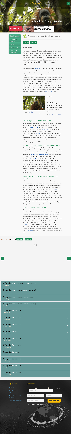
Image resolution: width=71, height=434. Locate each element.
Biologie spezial (15, 47)
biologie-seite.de (14, 36)
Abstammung (34, 158)
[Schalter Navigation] (68, 3)
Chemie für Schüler (15, 400)
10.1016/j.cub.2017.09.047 (55, 114)
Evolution (34, 154)
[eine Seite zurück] (2, 258)
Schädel (38, 134)
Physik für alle (14, 393)
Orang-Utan (37, 69)
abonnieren (54, 400)
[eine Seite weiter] (69, 258)
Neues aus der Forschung (15, 51)
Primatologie (33, 42)
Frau (51, 388)
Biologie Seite (35, 3)
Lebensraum (29, 231)
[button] (57, 28)
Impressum (13, 388)
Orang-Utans (49, 92)
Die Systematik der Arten (15, 40)
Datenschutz (13, 390)
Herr (38, 388)
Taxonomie (26, 42)
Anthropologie (43, 154)
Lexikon (15, 44)
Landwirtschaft (27, 225)
